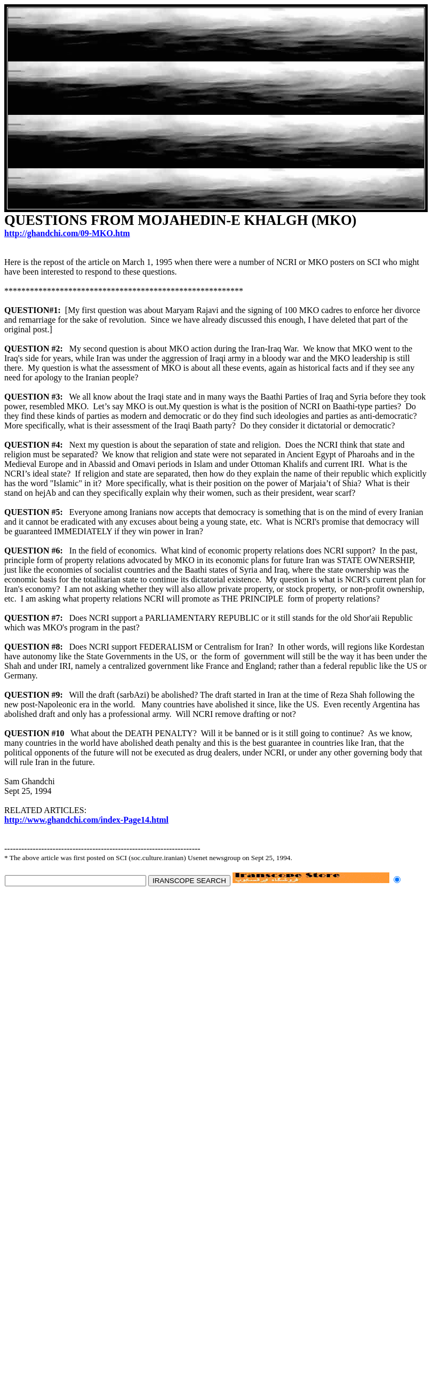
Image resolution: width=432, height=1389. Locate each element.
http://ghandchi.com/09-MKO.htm (67, 233)
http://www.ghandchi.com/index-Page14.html (86, 819)
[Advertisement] (212, 108)
